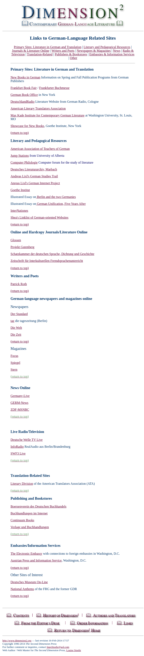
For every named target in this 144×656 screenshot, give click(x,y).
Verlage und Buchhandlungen (30, 527)
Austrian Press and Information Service (36, 560)
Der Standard (19, 314)
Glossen (16, 240)
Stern (14, 369)
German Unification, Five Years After (61, 203)
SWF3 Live (18, 453)
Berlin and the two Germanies (56, 197)
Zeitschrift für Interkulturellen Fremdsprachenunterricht (47, 260)
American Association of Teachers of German (40, 148)
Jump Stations (20, 155)
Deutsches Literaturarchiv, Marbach (34, 169)
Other (73, 58)
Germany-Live (20, 396)
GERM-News (19, 402)
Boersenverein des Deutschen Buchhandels (38, 506)
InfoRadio (17, 446)
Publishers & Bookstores (71, 54)
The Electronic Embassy (26, 553)
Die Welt (16, 327)
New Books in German (25, 77)
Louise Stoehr (73, 650)
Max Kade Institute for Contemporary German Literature (47, 115)
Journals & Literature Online (30, 50)
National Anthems (22, 589)
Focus (14, 356)
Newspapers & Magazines (94, 50)
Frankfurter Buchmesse (54, 88)
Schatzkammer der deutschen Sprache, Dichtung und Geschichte (52, 254)
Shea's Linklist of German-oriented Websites (39, 217)
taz (12, 321)
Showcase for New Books (27, 126)
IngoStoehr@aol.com (58, 647)
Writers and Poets (62, 50)
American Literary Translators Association (38, 108)
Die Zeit (16, 334)
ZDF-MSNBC (20, 409)
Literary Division (22, 483)
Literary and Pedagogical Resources (107, 47)
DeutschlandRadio (22, 101)
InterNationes (19, 210)
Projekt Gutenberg (22, 247)
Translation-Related (40, 54)
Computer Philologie (24, 162)
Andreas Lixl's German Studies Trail (34, 176)
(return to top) (20, 132)
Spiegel (15, 362)
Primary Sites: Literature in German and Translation (47, 47)
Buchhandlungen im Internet (29, 513)
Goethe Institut (20, 190)
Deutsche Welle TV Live (27, 439)
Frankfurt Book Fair (24, 88)
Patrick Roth (19, 284)
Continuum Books (22, 520)
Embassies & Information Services (111, 54)
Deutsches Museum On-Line (29, 582)
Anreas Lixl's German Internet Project (35, 183)
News (116, 50)
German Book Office (24, 94)
